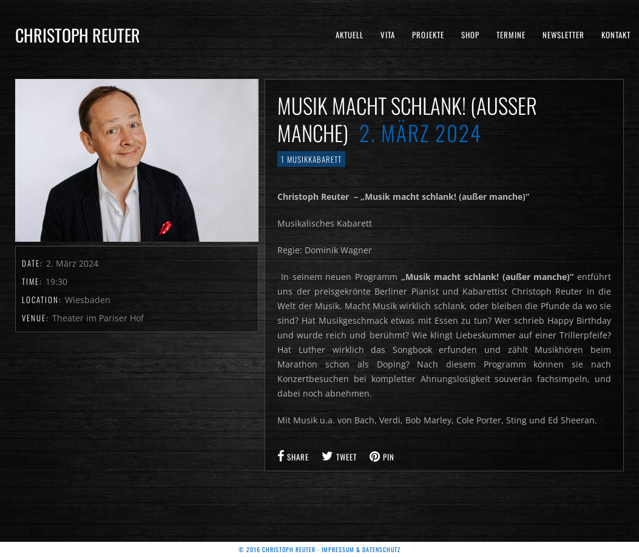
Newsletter (563, 35)
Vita (387, 35)
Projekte (428, 35)
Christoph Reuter (77, 34)
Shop (470, 35)
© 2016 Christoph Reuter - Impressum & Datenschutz (319, 549)
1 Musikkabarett (311, 159)
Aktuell (349, 35)
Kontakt (616, 35)
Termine (511, 35)
